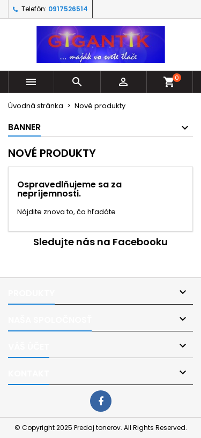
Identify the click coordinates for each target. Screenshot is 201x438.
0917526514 (68, 8)
